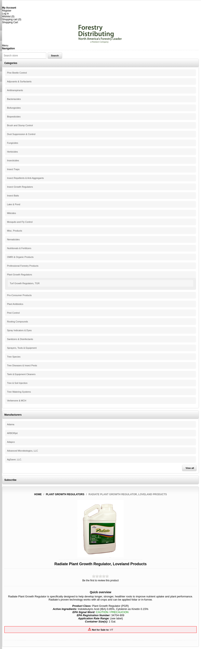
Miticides (11, 213)
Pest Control (13, 313)
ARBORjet (12, 433)
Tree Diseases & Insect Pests (22, 365)
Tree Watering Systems (19, 392)
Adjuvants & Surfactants (19, 81)
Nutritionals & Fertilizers (19, 248)
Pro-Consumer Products (19, 295)
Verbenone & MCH (16, 400)
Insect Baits (13, 195)
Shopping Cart (10, 22)
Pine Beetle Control (17, 72)
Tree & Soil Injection (17, 383)
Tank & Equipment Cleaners (21, 374)
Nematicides (13, 239)
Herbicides (12, 151)
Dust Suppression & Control (21, 134)
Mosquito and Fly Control (20, 222)
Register (6, 10)
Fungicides (12, 143)
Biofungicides (14, 108)
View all (190, 468)
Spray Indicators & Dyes (19, 330)
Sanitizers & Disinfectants (20, 339)
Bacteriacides (14, 99)
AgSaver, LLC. (14, 459)
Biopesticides (14, 116)
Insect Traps (13, 169)
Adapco (11, 442)
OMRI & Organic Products (20, 257)
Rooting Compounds (17, 321)
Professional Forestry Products (22, 266)
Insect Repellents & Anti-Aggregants (25, 178)
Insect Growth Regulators (20, 187)
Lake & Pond (13, 204)
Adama (10, 424)
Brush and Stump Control (20, 125)
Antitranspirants (15, 90)
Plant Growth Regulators (19, 274)
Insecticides (13, 160)
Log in (5, 13)
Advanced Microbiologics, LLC (22, 450)
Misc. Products (14, 230)
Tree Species (13, 356)
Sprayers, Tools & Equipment (22, 348)
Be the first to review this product (100, 580)
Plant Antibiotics (15, 304)
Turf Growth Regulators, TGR (25, 283)
